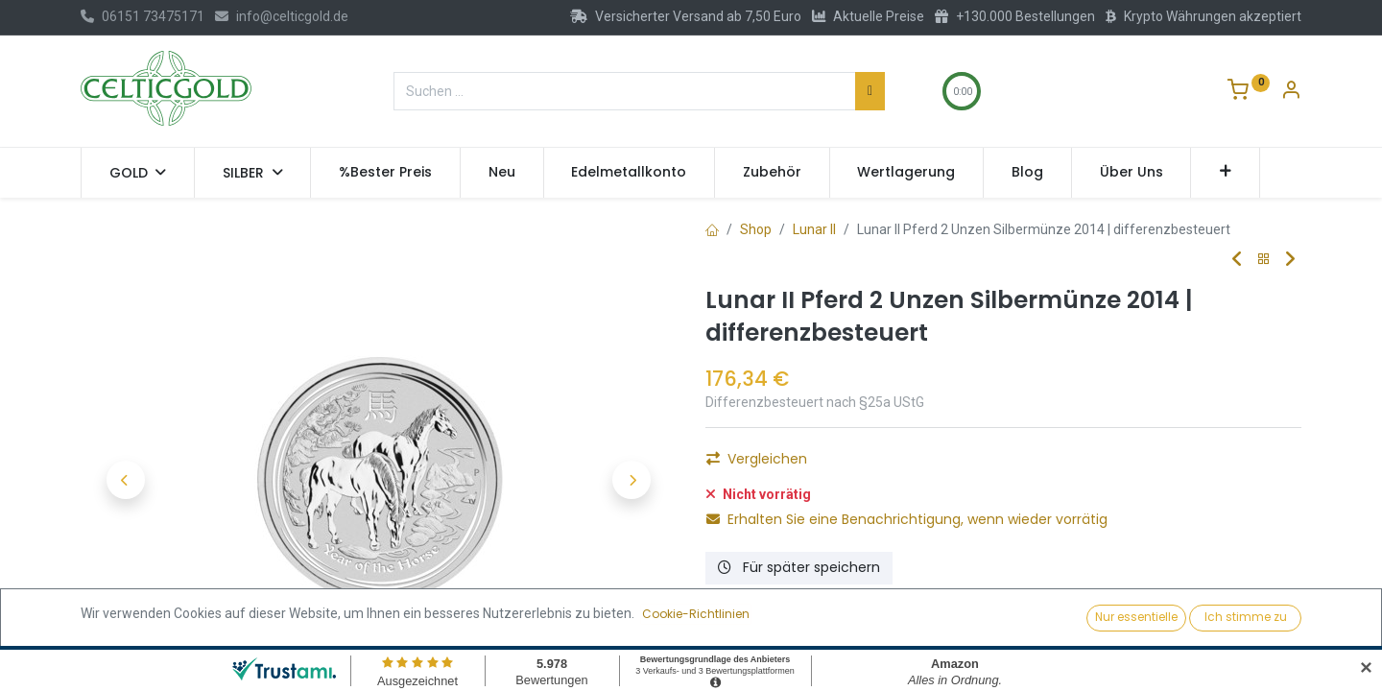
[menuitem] (385, 173)
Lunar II (814, 229)
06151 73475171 (142, 16)
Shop (756, 229)
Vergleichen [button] (756, 458)
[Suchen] (870, 91)
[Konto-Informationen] (1290, 92)
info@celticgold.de (281, 16)
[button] (1225, 173)
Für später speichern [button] (799, 567)
